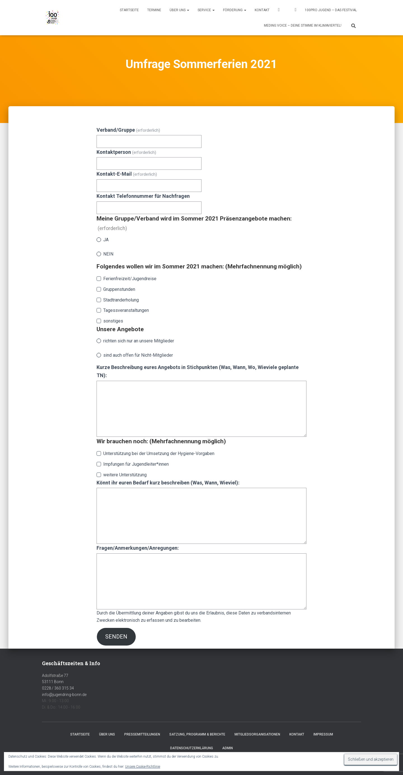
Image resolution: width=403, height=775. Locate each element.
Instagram (295, 10)
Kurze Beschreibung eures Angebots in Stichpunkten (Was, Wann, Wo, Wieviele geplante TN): (198, 371)
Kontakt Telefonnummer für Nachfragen (143, 196)
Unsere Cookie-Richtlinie (142, 767)
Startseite (129, 10)
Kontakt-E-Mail (127, 174)
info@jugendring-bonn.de (64, 694)
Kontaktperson (126, 152)
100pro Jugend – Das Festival (331, 10)
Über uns (179, 10)
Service (206, 10)
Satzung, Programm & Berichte (197, 734)
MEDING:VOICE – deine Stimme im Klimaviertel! (302, 25)
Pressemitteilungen (142, 734)
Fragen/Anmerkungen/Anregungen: (138, 548)
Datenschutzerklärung (191, 748)
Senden (116, 636)
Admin (227, 748)
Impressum (323, 734)
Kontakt (262, 10)
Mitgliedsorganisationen (257, 734)
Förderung (234, 10)
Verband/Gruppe (128, 130)
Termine (154, 10)
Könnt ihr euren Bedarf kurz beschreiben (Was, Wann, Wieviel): (168, 483)
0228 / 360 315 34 (58, 688)
